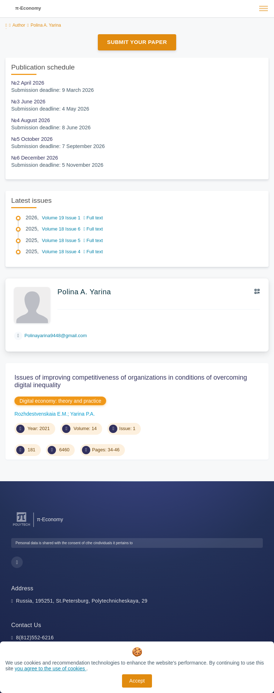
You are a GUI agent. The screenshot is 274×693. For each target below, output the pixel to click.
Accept (137, 681)
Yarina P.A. (82, 414)
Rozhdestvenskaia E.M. (41, 414)
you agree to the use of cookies (50, 668)
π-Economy (28, 8)
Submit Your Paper (137, 42)
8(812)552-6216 (35, 637)
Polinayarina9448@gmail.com (56, 335)
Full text (93, 217)
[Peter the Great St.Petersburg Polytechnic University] (21, 526)
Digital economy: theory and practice (60, 401)
